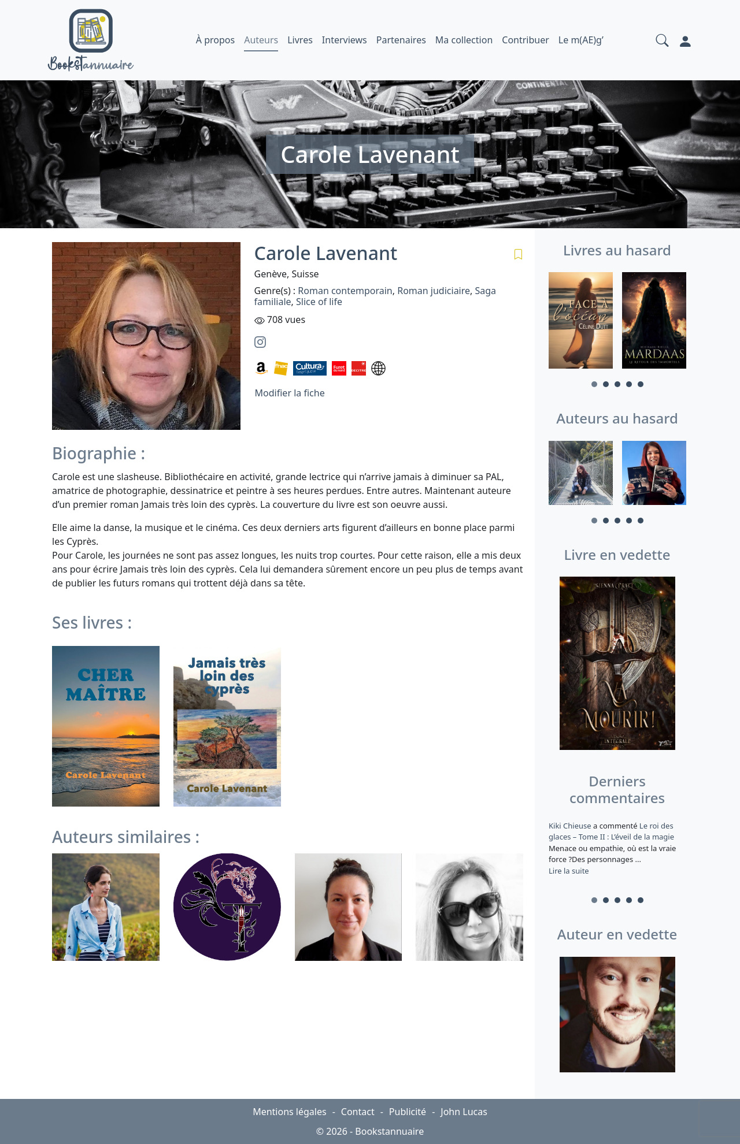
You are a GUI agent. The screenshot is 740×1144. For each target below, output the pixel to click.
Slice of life (319, 301)
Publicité (407, 1111)
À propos (215, 40)
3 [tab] (617, 384)
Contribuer (525, 40)
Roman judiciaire (433, 290)
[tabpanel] (580, 322)
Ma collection (464, 40)
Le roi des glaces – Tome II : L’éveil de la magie (611, 831)
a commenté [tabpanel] (617, 848)
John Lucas (464, 1111)
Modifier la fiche (290, 393)
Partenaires (401, 40)
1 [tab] (594, 384)
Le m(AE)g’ (581, 40)
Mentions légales (290, 1111)
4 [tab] (629, 384)
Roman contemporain (345, 290)
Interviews (344, 40)
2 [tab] (606, 384)
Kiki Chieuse (571, 825)
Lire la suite (569, 871)
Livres (300, 40)
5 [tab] (640, 384)
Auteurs (261, 40)
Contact (358, 1111)
